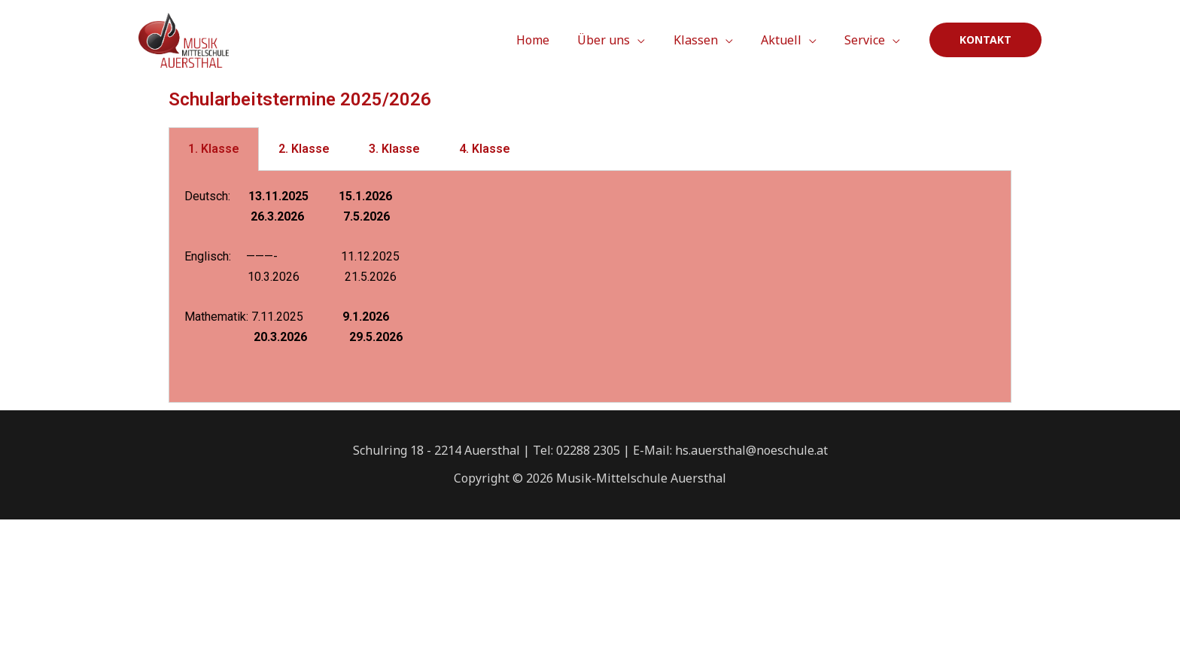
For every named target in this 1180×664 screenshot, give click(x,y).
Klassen (705, 40)
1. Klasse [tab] (213, 149)
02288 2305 (588, 450)
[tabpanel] (590, 287)
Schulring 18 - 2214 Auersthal (436, 450)
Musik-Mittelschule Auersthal (641, 478)
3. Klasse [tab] (394, 149)
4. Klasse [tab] (484, 149)
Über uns (618, 40)
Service (867, 40)
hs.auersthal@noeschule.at (751, 450)
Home (550, 40)
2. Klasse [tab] (304, 149)
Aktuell (787, 40)
